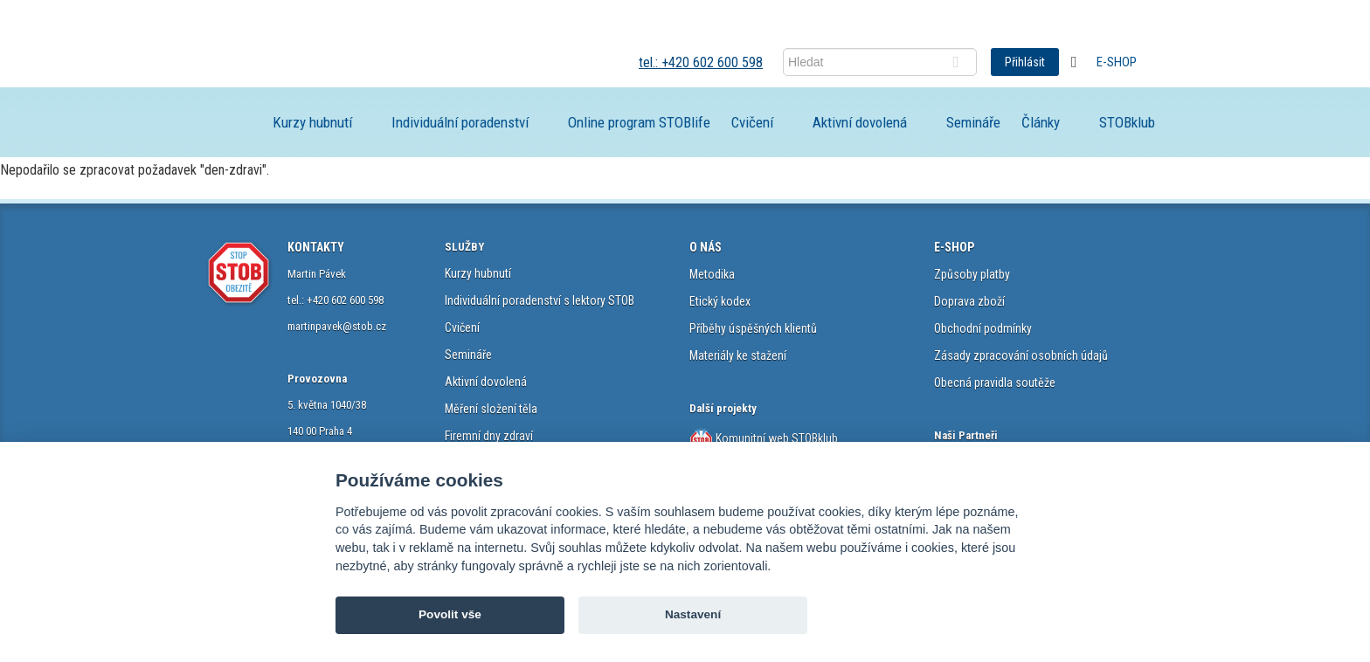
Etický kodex (720, 301)
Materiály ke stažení (737, 355)
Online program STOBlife (639, 122)
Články (1040, 122)
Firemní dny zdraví (489, 436)
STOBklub (1127, 122)
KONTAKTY (315, 247)
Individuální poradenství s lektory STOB (539, 300)
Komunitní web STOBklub (775, 438)
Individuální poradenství (460, 122)
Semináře (973, 122)
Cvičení (752, 122)
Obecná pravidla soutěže (994, 383)
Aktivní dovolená (860, 122)
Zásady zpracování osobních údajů (1021, 355)
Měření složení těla (491, 409)
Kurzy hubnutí (312, 122)
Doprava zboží (969, 301)
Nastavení (693, 614)
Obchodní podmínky (983, 328)
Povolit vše (450, 614)
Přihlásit (1025, 62)
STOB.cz (330, 61)
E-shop (1117, 62)
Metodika (712, 274)
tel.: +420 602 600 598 (701, 62)
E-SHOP (954, 247)
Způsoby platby (972, 274)
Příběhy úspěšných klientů (753, 328)
